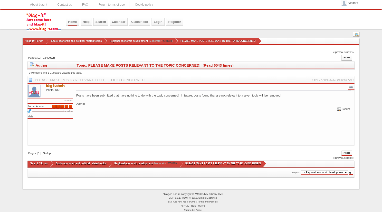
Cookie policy (144, 4)
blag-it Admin (55, 86)
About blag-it (38, 4)
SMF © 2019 (190, 197)
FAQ (85, 4)
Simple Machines (207, 197)
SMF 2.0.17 (175, 197)
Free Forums (188, 201)
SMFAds (172, 201)
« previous (339, 52)
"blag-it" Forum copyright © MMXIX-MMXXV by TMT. (193, 194)
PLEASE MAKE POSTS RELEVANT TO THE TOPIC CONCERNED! (90, 80)
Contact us (64, 4)
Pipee (198, 210)
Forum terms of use (111, 4)
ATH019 (167, 41)
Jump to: (295, 172)
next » (350, 52)
